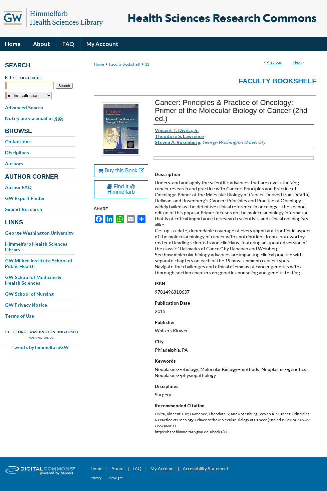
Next (297, 62)
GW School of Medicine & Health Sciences (33, 280)
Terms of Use (19, 316)
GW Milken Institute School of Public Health (38, 263)
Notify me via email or (34, 118)
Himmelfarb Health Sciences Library (36, 246)
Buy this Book (121, 170)
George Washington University (39, 233)
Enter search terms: (23, 77)
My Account (162, 468)
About (117, 468)
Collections (18, 141)
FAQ (137, 468)
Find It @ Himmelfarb (121, 189)
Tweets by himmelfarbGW (40, 347)
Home (99, 64)
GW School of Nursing (29, 294)
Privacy (96, 478)
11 (147, 64)
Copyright (115, 478)
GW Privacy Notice (26, 305)
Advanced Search (24, 107)
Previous (274, 62)
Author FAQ (18, 187)
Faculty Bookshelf (124, 64)
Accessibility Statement (205, 468)
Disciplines (17, 152)
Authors (14, 163)
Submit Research (23, 209)
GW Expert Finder (25, 198)
